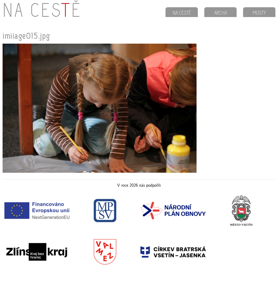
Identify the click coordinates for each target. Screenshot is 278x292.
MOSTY (259, 13)
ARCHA (220, 13)
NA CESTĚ (182, 13)
